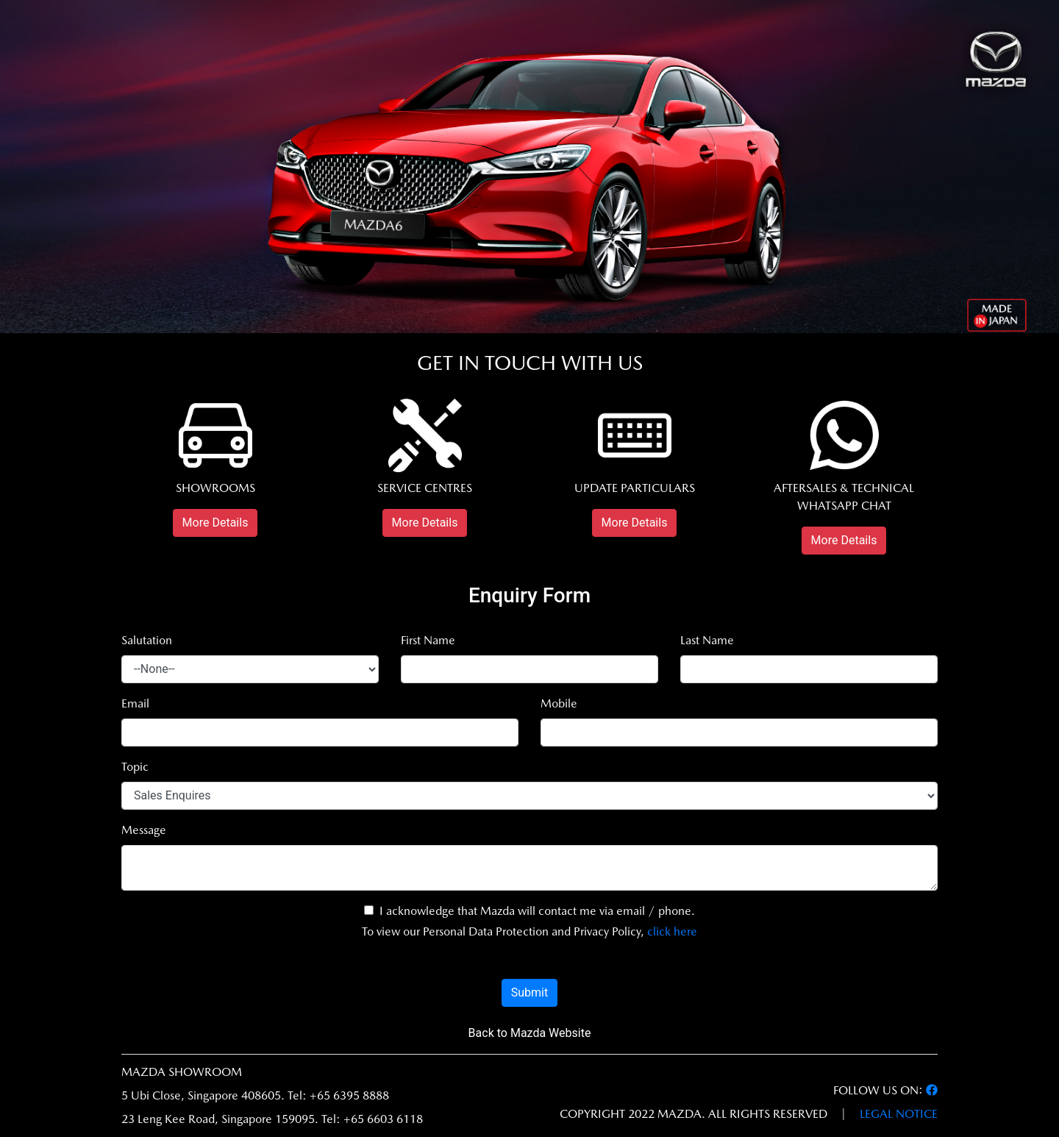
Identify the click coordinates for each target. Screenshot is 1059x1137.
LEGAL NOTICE (899, 1114)
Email (135, 703)
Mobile (559, 703)
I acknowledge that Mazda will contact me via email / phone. (529, 911)
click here (672, 931)
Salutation (146, 640)
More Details (215, 523)
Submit (529, 992)
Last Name (707, 640)
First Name (428, 640)
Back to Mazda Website (529, 1033)
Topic (135, 767)
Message (143, 830)
